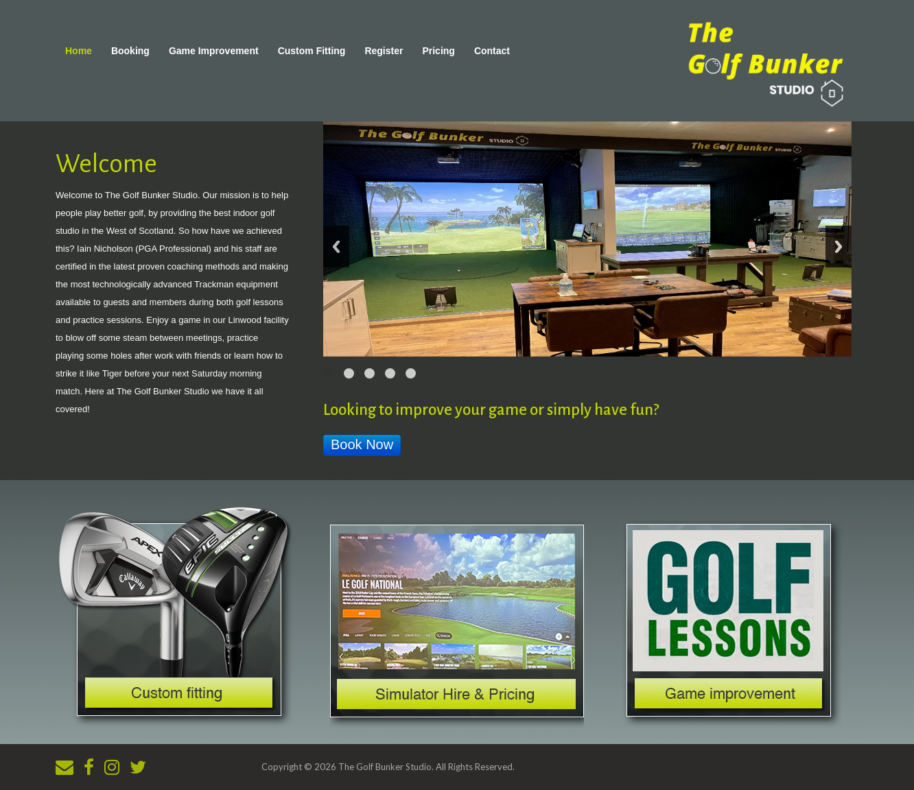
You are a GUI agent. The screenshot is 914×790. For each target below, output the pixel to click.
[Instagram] (111, 767)
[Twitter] (138, 767)
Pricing (438, 50)
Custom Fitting (312, 50)
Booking (130, 50)
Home (78, 50)
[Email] (64, 767)
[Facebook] (89, 767)
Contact (492, 50)
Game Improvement (214, 50)
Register (383, 50)
